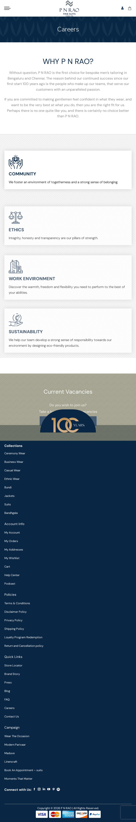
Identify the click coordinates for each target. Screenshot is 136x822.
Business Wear (13, 462)
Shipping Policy (14, 629)
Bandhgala (11, 513)
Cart (7, 566)
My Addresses (13, 549)
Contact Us (11, 716)
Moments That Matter (18, 779)
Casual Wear (12, 470)
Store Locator (13, 665)
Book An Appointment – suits (23, 770)
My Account (12, 532)
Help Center (12, 575)
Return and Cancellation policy (23, 646)
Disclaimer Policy (15, 612)
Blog (7, 691)
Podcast (9, 583)
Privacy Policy (13, 620)
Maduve (9, 753)
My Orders (11, 541)
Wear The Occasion (16, 736)
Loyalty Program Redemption (23, 637)
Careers (9, 708)
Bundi (8, 487)
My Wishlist (11, 558)
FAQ (7, 699)
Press (8, 682)
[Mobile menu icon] (7, 8)
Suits (7, 504)
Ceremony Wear (14, 453)
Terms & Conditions (17, 603)
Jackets (9, 496)
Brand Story (12, 674)
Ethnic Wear (12, 479)
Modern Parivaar (15, 744)
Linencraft (10, 762)
